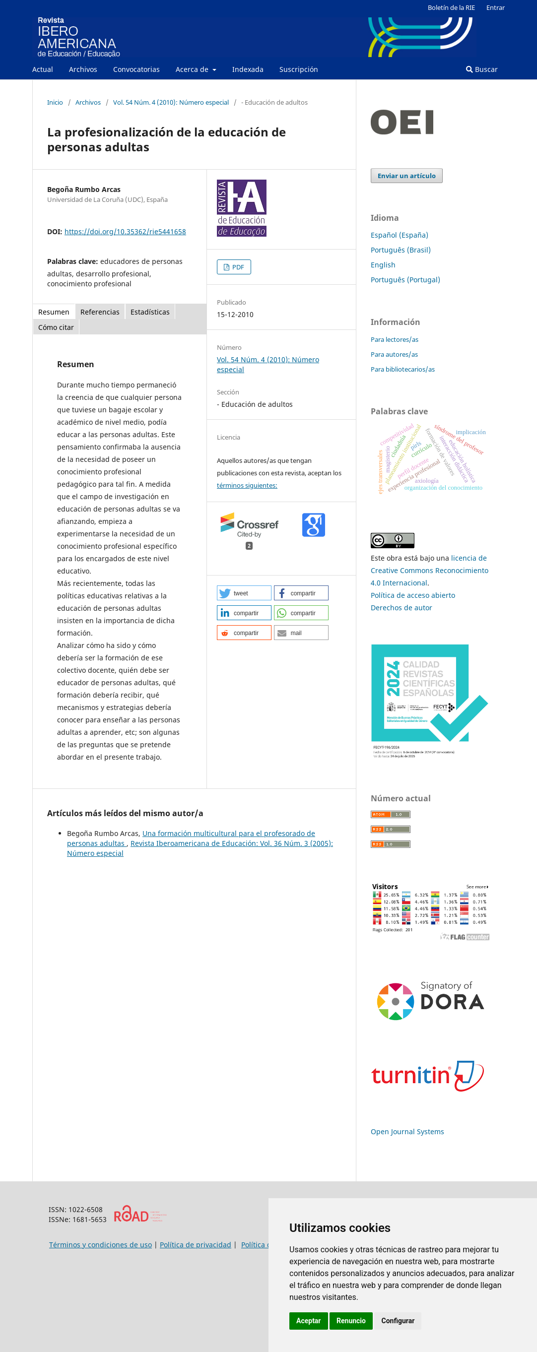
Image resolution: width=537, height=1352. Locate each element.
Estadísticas (150, 312)
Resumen (53, 312)
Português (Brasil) (401, 250)
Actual (42, 69)
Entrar (495, 7)
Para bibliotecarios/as (403, 369)
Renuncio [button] (351, 1321)
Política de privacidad (195, 1244)
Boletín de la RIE (451, 7)
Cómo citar (56, 327)
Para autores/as (394, 354)
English (383, 264)
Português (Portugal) (405, 279)
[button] (244, 592)
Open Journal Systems (407, 1131)
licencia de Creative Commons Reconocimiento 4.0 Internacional (429, 570)
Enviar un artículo (407, 175)
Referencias (100, 312)
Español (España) (399, 235)
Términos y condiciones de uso (100, 1244)
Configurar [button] (397, 1321)
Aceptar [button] (308, 1321)
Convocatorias (136, 69)
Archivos (83, 69)
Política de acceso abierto (413, 595)
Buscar (482, 69)
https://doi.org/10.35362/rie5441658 (125, 231)
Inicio (55, 102)
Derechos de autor (401, 607)
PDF (237, 266)
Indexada (248, 69)
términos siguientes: (247, 485)
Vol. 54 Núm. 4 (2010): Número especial (171, 102)
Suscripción (298, 69)
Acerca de (193, 69)
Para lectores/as (394, 339)
